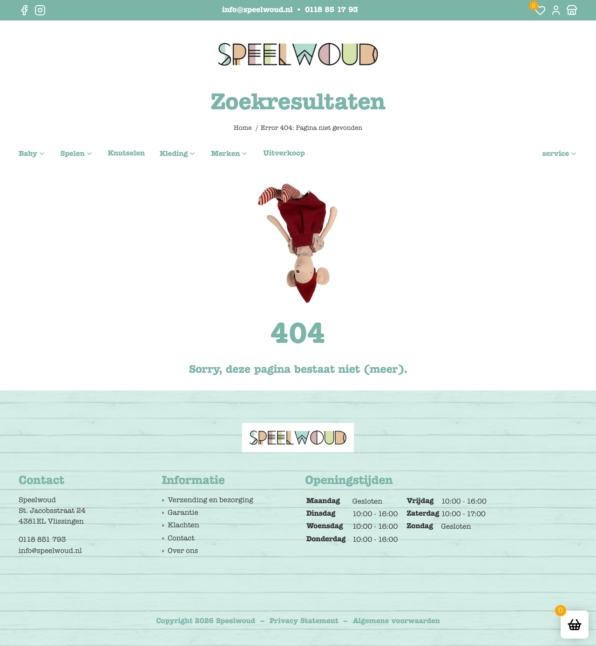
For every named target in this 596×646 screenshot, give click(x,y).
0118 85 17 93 (331, 10)
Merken (225, 154)
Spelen (73, 154)
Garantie (183, 512)
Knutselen (126, 153)
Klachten (183, 525)
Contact (181, 538)
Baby (28, 154)
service (555, 154)
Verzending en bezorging (210, 500)
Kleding (174, 154)
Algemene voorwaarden (396, 621)
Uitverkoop (284, 153)
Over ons (183, 550)
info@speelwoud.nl (257, 10)
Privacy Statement (304, 621)
